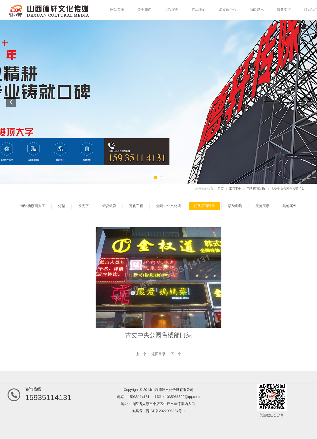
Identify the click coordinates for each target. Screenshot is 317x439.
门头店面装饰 (256, 188)
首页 (221, 188)
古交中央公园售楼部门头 (287, 188)
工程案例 (235, 188)
